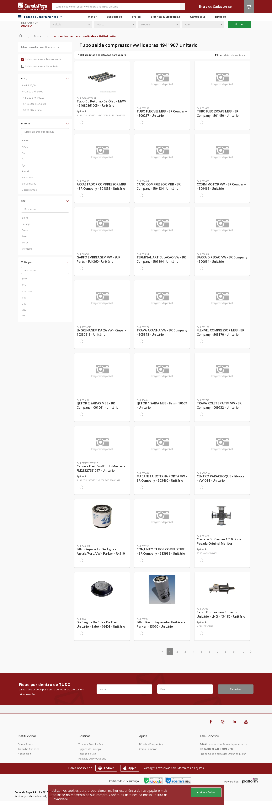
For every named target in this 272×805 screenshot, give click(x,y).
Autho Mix (27, 177)
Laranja (26, 224)
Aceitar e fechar (206, 792)
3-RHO (25, 140)
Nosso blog (24, 754)
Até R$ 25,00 (28, 85)
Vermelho (27, 248)
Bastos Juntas (29, 189)
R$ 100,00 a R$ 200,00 (34, 104)
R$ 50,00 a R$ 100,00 (33, 97)
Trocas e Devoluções (90, 744)
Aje (23, 165)
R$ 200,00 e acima (32, 110)
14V (24, 297)
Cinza (25, 218)
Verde (25, 242)
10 (242, 651)
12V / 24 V (27, 291)
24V (24, 303)
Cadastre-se (222, 6)
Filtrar (239, 24)
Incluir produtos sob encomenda (41, 59)
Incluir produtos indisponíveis (39, 66)
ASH (24, 152)
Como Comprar (148, 749)
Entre (203, 6)
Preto (25, 230)
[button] (45, 78)
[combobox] (71, 24)
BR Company (29, 183)
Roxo (25, 236)
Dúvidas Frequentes (151, 744)
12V (24, 285)
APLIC (25, 146)
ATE (24, 159)
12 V (24, 279)
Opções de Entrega (89, 749)
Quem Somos (26, 744)
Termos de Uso (87, 754)
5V (23, 316)
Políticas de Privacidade (92, 758)
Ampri (25, 171)
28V (24, 310)
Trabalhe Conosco (28, 749)
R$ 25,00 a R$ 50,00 (32, 91)
